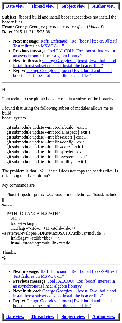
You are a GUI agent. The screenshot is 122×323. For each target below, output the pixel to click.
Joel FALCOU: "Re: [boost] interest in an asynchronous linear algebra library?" (64, 53)
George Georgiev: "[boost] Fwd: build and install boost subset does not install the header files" (64, 63)
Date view (15, 6)
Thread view (42, 6)
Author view (103, 6)
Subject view (73, 6)
